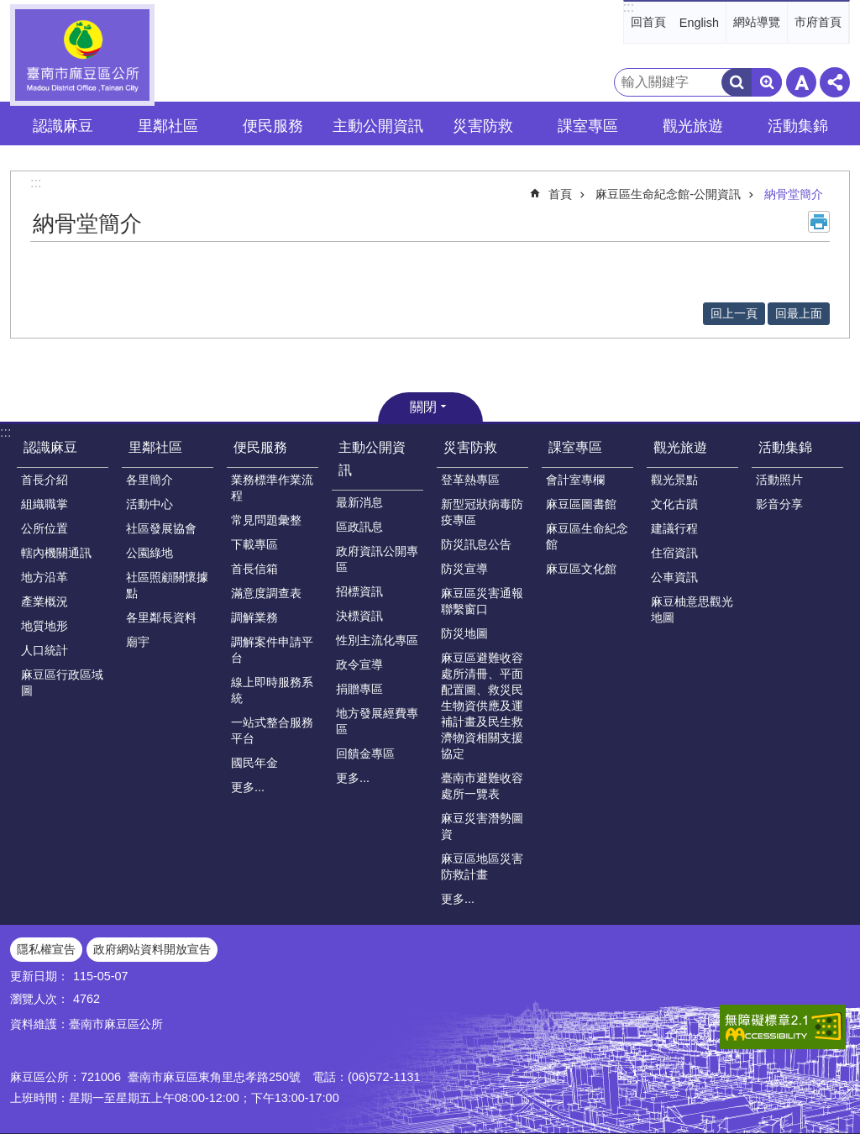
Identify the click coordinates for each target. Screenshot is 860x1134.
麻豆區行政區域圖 (62, 682)
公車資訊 (674, 577)
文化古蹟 (674, 504)
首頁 (560, 194)
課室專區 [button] (588, 126)
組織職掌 (44, 504)
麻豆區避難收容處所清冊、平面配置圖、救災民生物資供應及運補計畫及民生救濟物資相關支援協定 (482, 705)
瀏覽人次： (39, 998)
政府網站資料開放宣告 (152, 949)
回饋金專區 (365, 753)
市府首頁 (818, 22)
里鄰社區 (155, 447)
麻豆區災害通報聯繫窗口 (482, 601)
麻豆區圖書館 (581, 504)
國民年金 (254, 762)
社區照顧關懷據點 (167, 585)
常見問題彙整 (266, 520)
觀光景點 (674, 479)
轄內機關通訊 (56, 552)
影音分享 (779, 504)
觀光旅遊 (680, 447)
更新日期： (39, 976)
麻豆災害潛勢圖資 (482, 826)
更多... (248, 787)
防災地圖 (464, 633)
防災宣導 (464, 568)
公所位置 (44, 528)
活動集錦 (785, 447)
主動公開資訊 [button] (378, 126)
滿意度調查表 (266, 593)
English (699, 22)
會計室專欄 (575, 479)
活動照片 (779, 479)
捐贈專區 (359, 689)
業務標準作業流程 (272, 487)
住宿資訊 (674, 552)
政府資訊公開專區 (377, 559)
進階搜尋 (767, 82)
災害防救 (470, 447)
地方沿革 (44, 577)
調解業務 (254, 617)
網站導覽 (756, 22)
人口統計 (44, 650)
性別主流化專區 (377, 640)
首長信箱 (254, 568)
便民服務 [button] (273, 126)
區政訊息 (359, 526)
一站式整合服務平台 (272, 730)
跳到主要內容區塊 (8, 8)
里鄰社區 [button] (168, 126)
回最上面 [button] (798, 313)
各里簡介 (149, 479)
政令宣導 (359, 664)
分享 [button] (835, 82)
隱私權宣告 (46, 949)
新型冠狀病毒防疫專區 (482, 512)
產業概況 (44, 601)
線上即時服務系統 (272, 690)
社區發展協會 (161, 528)
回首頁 (648, 22)
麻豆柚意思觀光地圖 (692, 609)
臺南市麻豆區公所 (82, 55)
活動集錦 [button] (798, 126)
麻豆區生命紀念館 (587, 536)
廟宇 (137, 641)
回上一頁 (734, 313)
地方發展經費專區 (377, 721)
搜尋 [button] (736, 82)
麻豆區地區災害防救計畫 (482, 866)
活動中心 (149, 504)
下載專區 (254, 544)
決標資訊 (359, 615)
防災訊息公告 (476, 544)
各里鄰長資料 (161, 617)
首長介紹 (44, 479)
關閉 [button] (423, 407)
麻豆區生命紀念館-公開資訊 (668, 194)
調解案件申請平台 (272, 649)
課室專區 (575, 447)
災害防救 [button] (483, 126)
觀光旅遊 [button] (693, 126)
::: (628, 7)
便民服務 (260, 447)
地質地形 (44, 626)
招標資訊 (359, 591)
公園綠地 (149, 552)
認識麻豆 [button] (63, 126)
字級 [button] (801, 82)
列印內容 (819, 222)
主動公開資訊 (372, 458)
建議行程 (674, 528)
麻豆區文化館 (581, 568)
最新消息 (359, 502)
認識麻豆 (50, 447)
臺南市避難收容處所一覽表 (482, 786)
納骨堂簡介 (793, 194)
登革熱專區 (470, 479)
